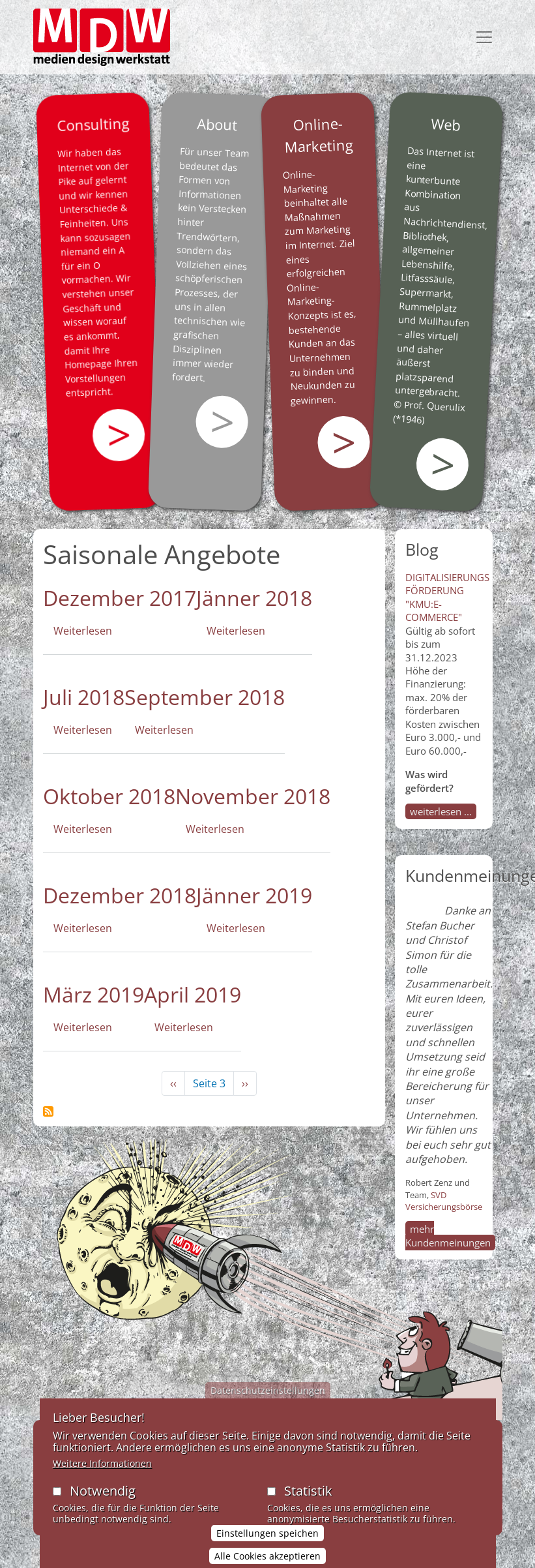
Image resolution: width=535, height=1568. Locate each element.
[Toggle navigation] (484, 37)
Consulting (92, 124)
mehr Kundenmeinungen (448, 1235)
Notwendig (103, 1497)
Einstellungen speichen (267, 1539)
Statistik (308, 1497)
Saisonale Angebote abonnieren (48, 1111)
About (217, 123)
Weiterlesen (82, 631)
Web (445, 123)
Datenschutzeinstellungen (267, 1397)
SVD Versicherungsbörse (443, 1201)
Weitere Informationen (102, 1470)
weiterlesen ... (441, 811)
